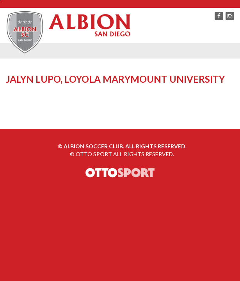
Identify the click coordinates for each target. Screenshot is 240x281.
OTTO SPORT (94, 154)
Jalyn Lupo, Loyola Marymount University (115, 79)
